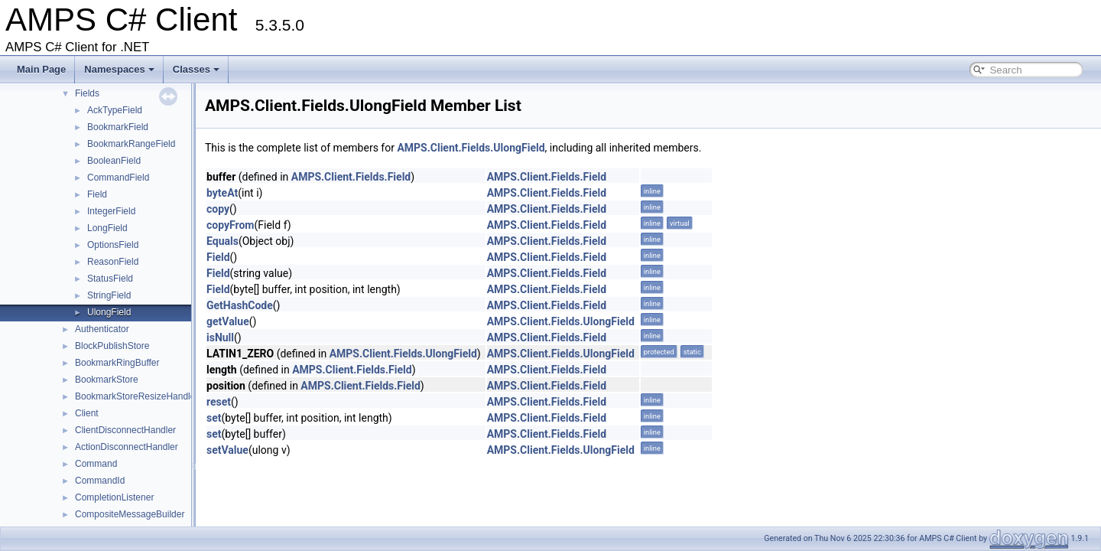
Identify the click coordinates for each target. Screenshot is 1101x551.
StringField (109, 295)
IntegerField (111, 211)
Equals (222, 241)
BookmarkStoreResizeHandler (136, 396)
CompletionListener (114, 497)
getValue (227, 321)
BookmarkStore (106, 379)
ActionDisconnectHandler (126, 447)
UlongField (109, 312)
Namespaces (119, 69)
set (214, 418)
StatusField (110, 278)
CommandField (118, 177)
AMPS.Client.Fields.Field (351, 177)
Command (96, 463)
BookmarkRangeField (131, 144)
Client (87, 413)
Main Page (41, 69)
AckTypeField (114, 110)
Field (97, 194)
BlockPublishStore (112, 346)
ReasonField (112, 261)
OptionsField (112, 245)
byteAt (222, 193)
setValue (227, 450)
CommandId (100, 480)
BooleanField (114, 160)
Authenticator (102, 329)
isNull (220, 337)
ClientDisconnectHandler (125, 430)
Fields (87, 93)
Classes (196, 69)
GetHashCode (239, 305)
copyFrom (230, 225)
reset (218, 402)
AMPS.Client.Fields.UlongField (470, 148)
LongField (107, 228)
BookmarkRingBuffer (117, 362)
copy (217, 209)
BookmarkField (117, 127)
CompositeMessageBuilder (129, 514)
